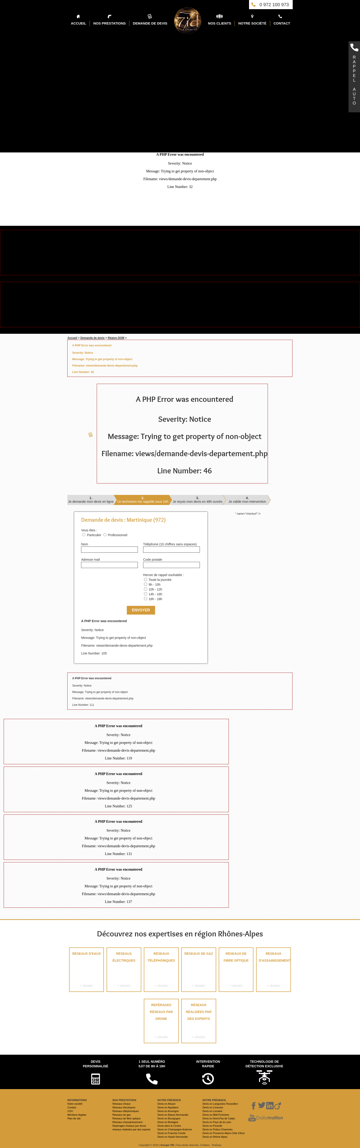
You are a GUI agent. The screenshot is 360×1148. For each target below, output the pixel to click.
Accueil (72, 337)
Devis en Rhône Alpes (214, 1136)
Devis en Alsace (166, 1103)
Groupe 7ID (167, 1145)
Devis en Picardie (212, 1125)
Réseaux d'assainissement (274, 970)
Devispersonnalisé (95, 1064)
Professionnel (117, 535)
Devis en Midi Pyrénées (215, 1114)
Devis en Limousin (212, 1107)
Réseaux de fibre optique (236, 970)
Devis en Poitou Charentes (217, 1129)
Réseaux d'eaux (86, 970)
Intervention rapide (208, 1064)
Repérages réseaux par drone (161, 1021)
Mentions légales (76, 1114)
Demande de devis (92, 337)
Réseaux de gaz (198, 970)
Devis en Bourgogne (168, 1118)
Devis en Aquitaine (167, 1107)
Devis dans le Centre (169, 1125)
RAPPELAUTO (354, 80)
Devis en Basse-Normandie (172, 1114)
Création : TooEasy (210, 1145)
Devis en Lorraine (212, 1111)
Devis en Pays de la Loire (216, 1122)
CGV (70, 1111)
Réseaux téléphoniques (161, 970)
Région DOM (116, 337)
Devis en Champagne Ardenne (174, 1129)
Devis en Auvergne (168, 1111)
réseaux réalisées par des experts (198, 1021)
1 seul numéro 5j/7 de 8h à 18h (152, 1064)
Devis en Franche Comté (171, 1133)
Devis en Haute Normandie (172, 1136)
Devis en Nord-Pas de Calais (218, 1118)
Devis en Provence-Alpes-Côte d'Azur (223, 1133)
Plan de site (73, 1118)
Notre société (74, 1103)
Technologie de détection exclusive (264, 1064)
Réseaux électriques (124, 970)
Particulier (94, 535)
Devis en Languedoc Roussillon (220, 1103)
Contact (71, 1107)
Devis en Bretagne (167, 1122)
